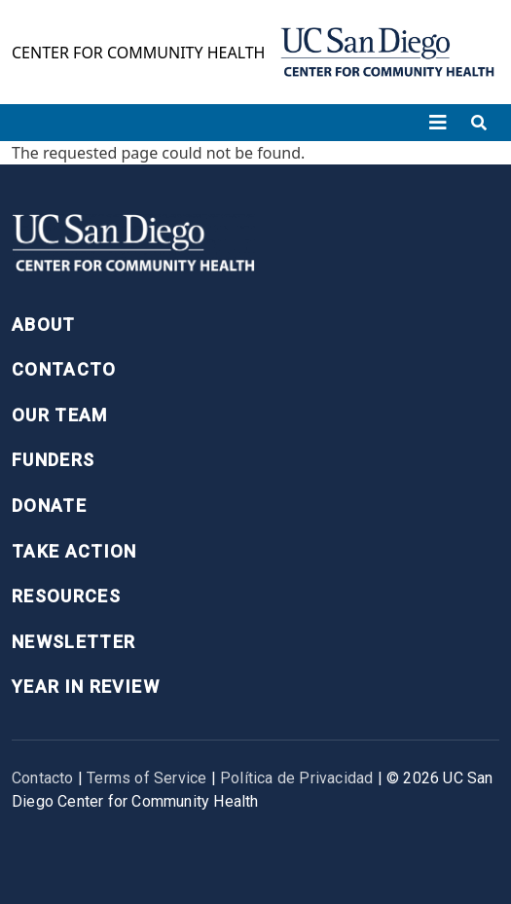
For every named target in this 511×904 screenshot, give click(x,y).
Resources (66, 596)
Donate (49, 505)
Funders (53, 460)
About (44, 324)
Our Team (60, 415)
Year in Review (86, 686)
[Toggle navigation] (438, 122)
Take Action (74, 551)
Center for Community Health (138, 52)
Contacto (64, 369)
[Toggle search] (478, 122)
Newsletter (74, 642)
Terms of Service (146, 778)
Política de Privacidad (296, 778)
